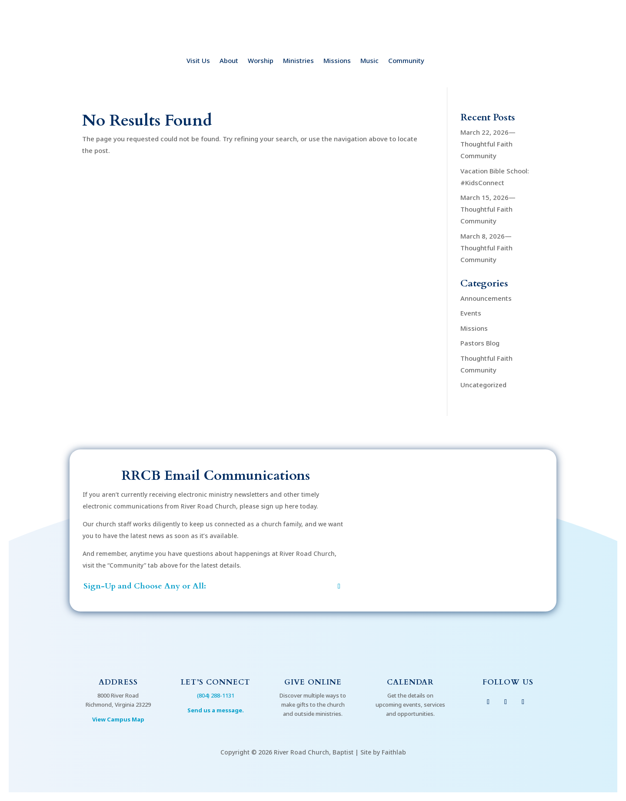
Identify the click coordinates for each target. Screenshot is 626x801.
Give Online (313, 682)
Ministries (298, 61)
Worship (260, 61)
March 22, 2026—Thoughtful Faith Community (488, 144)
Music (369, 61)
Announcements (486, 298)
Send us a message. (215, 710)
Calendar (410, 682)
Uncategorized (483, 384)
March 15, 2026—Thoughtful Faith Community (488, 209)
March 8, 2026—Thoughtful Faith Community (486, 248)
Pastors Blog (479, 343)
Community (406, 61)
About (229, 61)
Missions (337, 61)
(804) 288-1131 (215, 695)
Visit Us (198, 61)
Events (470, 313)
